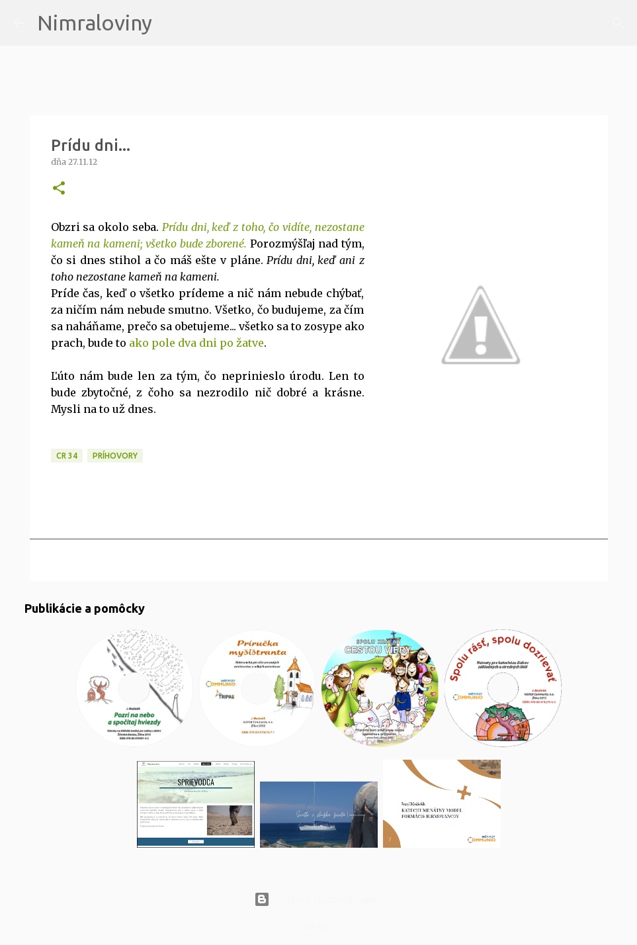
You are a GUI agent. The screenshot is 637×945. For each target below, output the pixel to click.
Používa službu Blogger (319, 899)
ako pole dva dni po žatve (196, 342)
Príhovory (115, 455)
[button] (59, 189)
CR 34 (66, 455)
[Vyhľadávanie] (171, 23)
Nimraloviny (94, 22)
